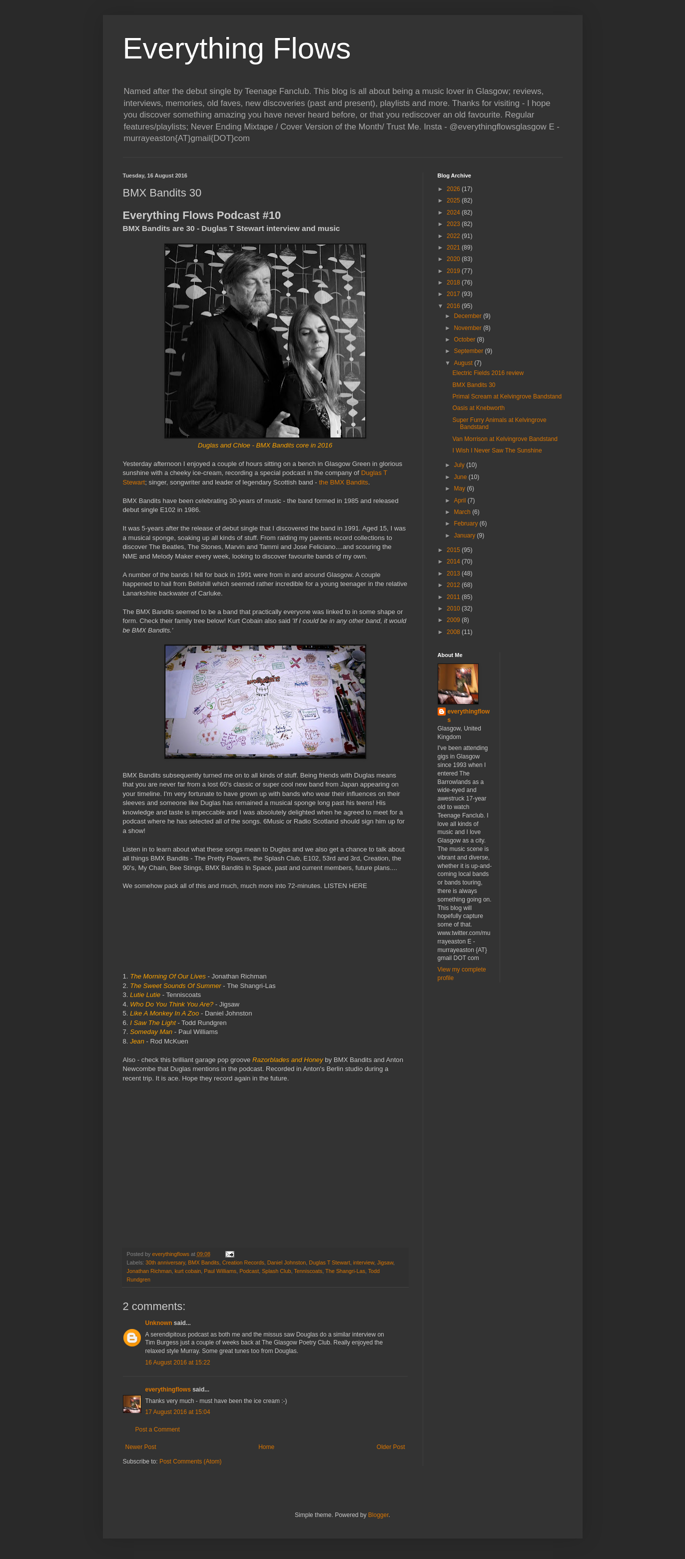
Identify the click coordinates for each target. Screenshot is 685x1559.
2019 (454, 271)
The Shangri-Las (345, 1271)
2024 (454, 212)
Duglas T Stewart (329, 1263)
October (465, 339)
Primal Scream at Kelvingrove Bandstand (507, 396)
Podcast (249, 1271)
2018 (454, 282)
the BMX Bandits (343, 482)
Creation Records (243, 1263)
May (460, 488)
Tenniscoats (308, 1271)
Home (266, 1447)
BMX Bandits (203, 1263)
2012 (454, 585)
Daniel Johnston (286, 1263)
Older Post (391, 1447)
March (463, 512)
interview (363, 1263)
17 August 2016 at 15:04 (177, 1412)
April (460, 500)
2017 (454, 294)
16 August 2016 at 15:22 (177, 1362)
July (460, 465)
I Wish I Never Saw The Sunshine (497, 450)
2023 (454, 224)
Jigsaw (385, 1263)
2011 (454, 597)
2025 (454, 200)
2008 (454, 632)
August (464, 363)
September (469, 351)
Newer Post (140, 1447)
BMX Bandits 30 (473, 385)
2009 (454, 620)
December (468, 316)
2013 (454, 573)
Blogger (378, 1515)
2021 (454, 247)
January (465, 535)
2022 (454, 236)
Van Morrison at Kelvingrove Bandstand (505, 439)
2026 (454, 189)
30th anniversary (165, 1263)
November (468, 328)
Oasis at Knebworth (478, 408)
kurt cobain (188, 1271)
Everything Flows (237, 48)
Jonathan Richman (149, 1271)
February (466, 523)
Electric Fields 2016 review (488, 373)
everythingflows (168, 1389)
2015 (454, 550)
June (461, 477)
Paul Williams (220, 1271)
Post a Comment (157, 1429)
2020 (454, 259)
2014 (454, 561)
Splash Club (276, 1271)
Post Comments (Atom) (190, 1461)
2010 (454, 608)
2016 (454, 306)
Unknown (158, 1323)
